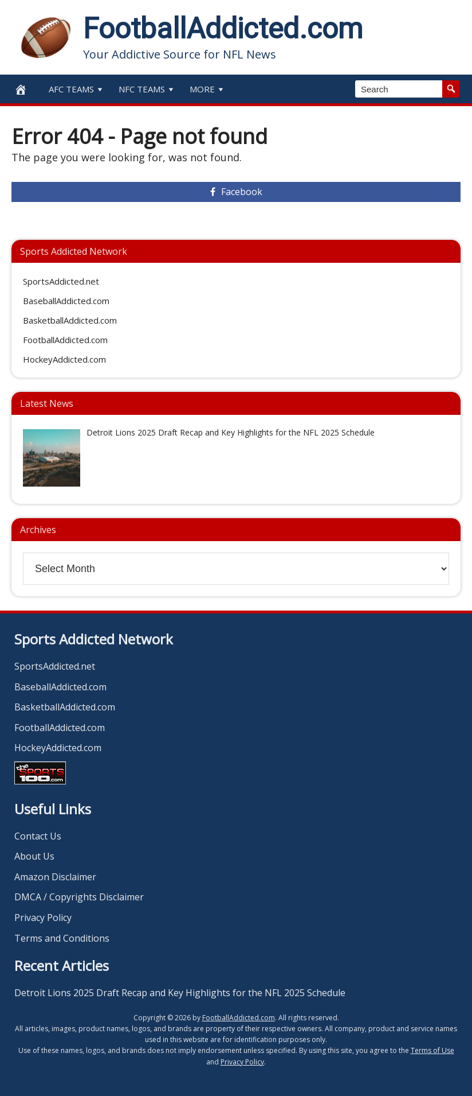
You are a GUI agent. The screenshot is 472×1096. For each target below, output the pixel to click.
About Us (34, 856)
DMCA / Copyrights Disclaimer (79, 897)
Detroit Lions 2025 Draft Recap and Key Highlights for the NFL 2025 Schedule (179, 992)
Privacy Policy (43, 917)
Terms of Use (432, 1050)
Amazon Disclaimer (55, 876)
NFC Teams (147, 89)
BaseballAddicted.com (66, 300)
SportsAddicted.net (61, 281)
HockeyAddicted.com (64, 359)
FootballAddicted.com (223, 28)
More (208, 89)
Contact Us (37, 836)
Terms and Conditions (61, 938)
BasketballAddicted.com (70, 320)
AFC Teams (77, 89)
